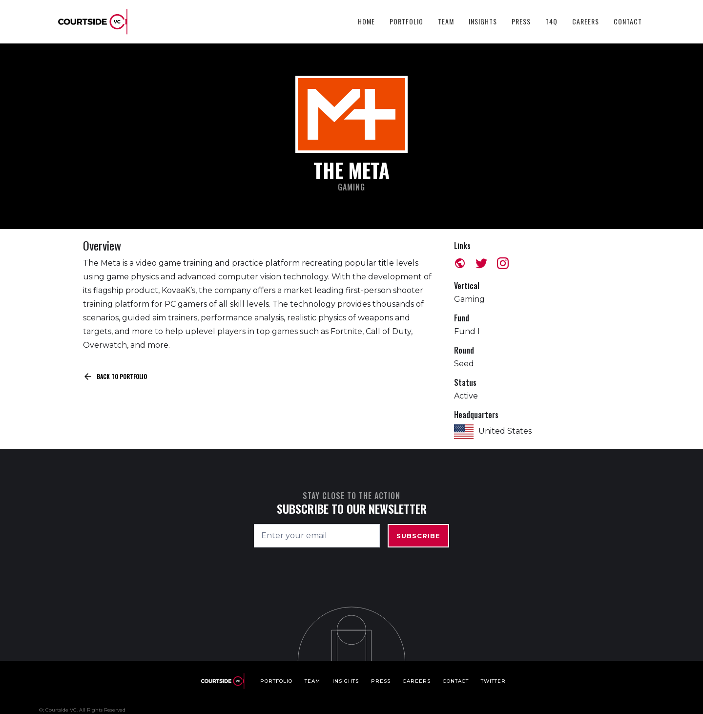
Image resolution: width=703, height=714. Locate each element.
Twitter (493, 681)
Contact (628, 21)
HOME (366, 21)
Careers (585, 21)
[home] (93, 22)
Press (521, 21)
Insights (483, 21)
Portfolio (406, 21)
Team (446, 21)
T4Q (551, 21)
